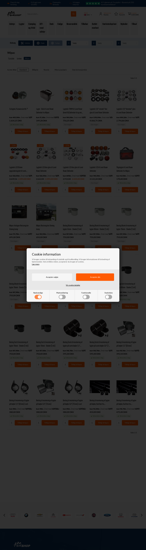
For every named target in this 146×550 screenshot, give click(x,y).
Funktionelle (86, 295)
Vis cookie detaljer (73, 285)
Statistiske (109, 295)
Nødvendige (38, 295)
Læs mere (35, 264)
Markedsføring (62, 295)
